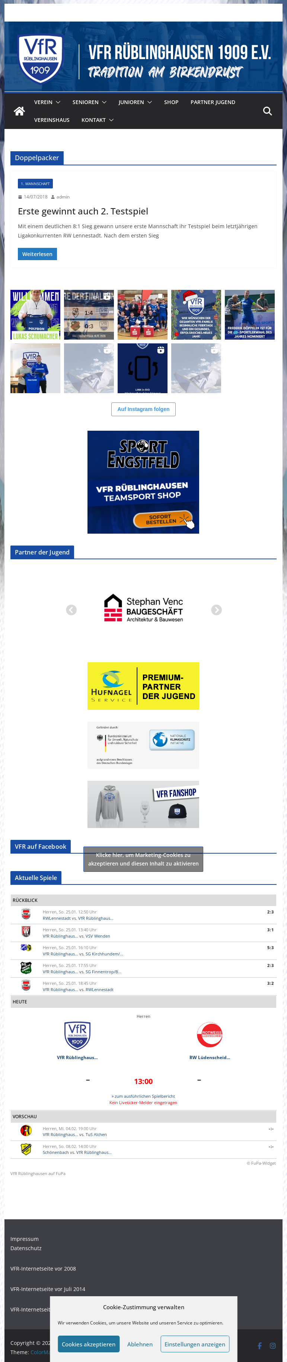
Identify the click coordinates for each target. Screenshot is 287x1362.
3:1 (270, 929)
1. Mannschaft (35, 183)
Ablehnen (140, 1344)
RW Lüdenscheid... (209, 1057)
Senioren (86, 102)
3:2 (270, 983)
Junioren (131, 102)
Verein (43, 102)
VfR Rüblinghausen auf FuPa (38, 1173)
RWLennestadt (57, 918)
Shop (171, 102)
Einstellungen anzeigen (195, 1344)
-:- (271, 1128)
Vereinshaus (52, 119)
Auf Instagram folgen (143, 409)
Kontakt (94, 119)
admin (63, 197)
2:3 (270, 912)
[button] (56, 102)
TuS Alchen (96, 1134)
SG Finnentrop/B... (103, 971)
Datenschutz (26, 1248)
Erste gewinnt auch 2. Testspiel (83, 211)
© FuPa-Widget (261, 1163)
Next (214, 608)
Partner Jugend (213, 102)
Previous (69, 608)
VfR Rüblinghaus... (96, 918)
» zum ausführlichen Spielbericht (143, 1096)
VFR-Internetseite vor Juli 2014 (47, 1289)
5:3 (270, 947)
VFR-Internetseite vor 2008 (43, 1268)
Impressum (24, 1238)
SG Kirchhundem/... (104, 954)
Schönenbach (56, 1152)
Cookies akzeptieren (88, 1344)
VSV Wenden (98, 936)
